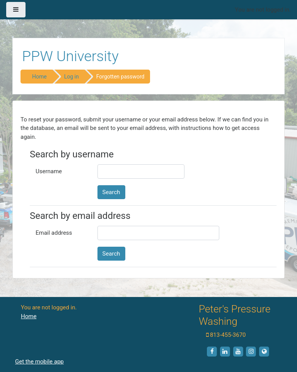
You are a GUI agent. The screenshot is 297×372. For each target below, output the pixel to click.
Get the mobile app (39, 361)
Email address (54, 232)
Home (39, 76)
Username (49, 171)
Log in (71, 76)
